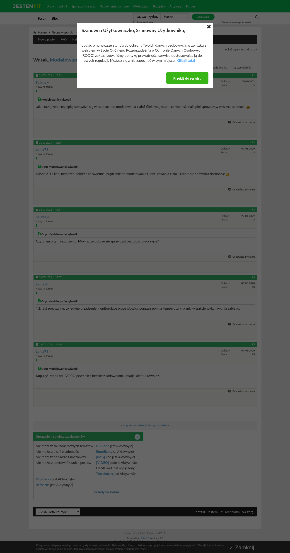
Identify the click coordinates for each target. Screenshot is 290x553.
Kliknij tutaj (185, 60)
